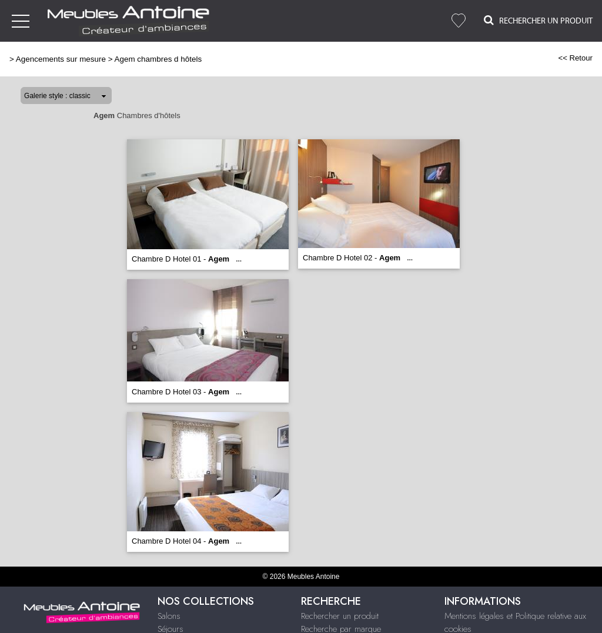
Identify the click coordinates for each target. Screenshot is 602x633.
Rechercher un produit (340, 615)
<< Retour (575, 57)
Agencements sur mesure (61, 59)
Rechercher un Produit (538, 20)
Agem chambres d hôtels (158, 59)
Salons (169, 615)
